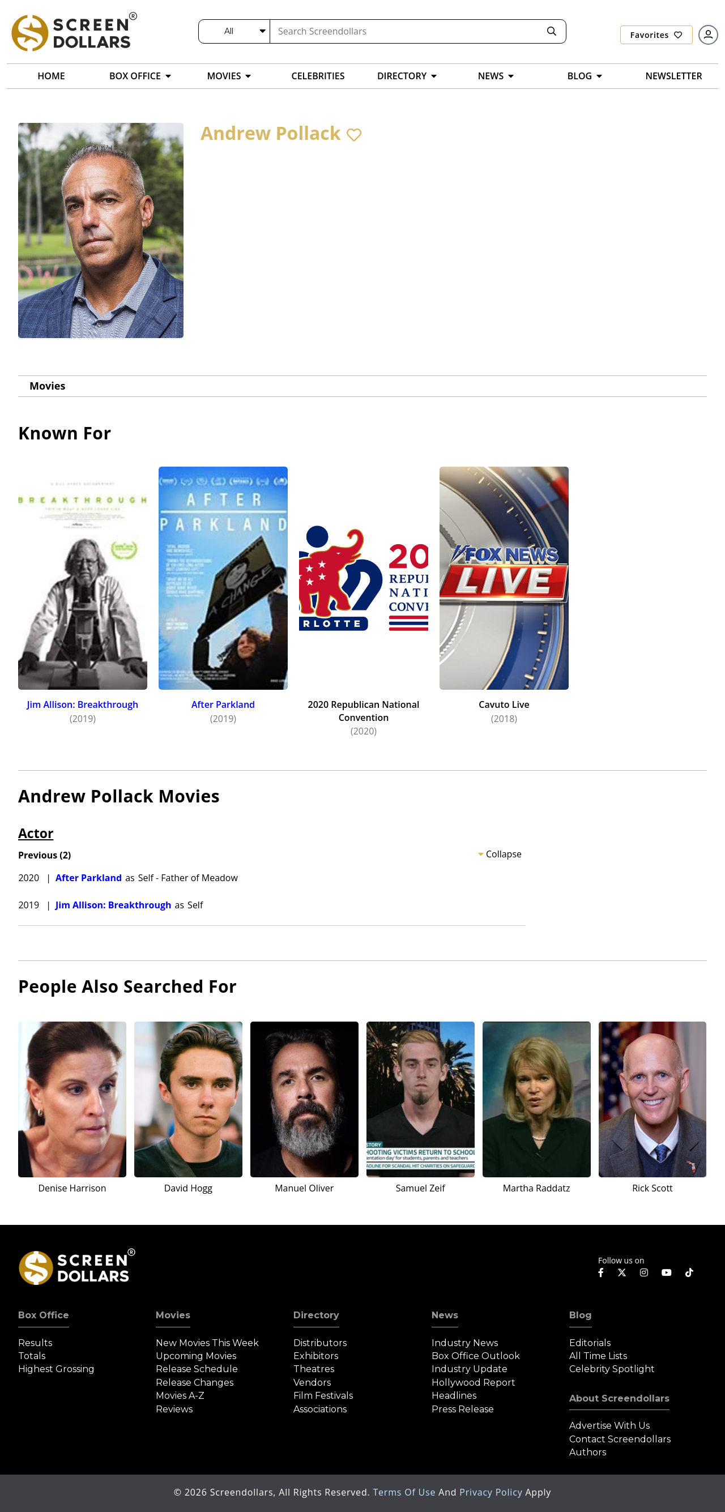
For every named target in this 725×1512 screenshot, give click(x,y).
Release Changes (194, 1382)
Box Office (43, 1315)
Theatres (313, 1369)
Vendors (312, 1382)
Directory (316, 1315)
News (445, 1315)
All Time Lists (598, 1356)
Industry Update (470, 1369)
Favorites (656, 34)
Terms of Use (405, 1492)
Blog (580, 1315)
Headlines (454, 1395)
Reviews (174, 1409)
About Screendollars (619, 1398)
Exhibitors (315, 1356)
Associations (320, 1409)
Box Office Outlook (476, 1356)
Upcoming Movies (196, 1356)
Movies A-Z (180, 1395)
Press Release (463, 1409)
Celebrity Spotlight (612, 1369)
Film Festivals (323, 1395)
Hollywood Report (473, 1382)
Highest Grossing (56, 1369)
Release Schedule (197, 1369)
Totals (31, 1356)
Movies (47, 385)
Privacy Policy (492, 1492)
